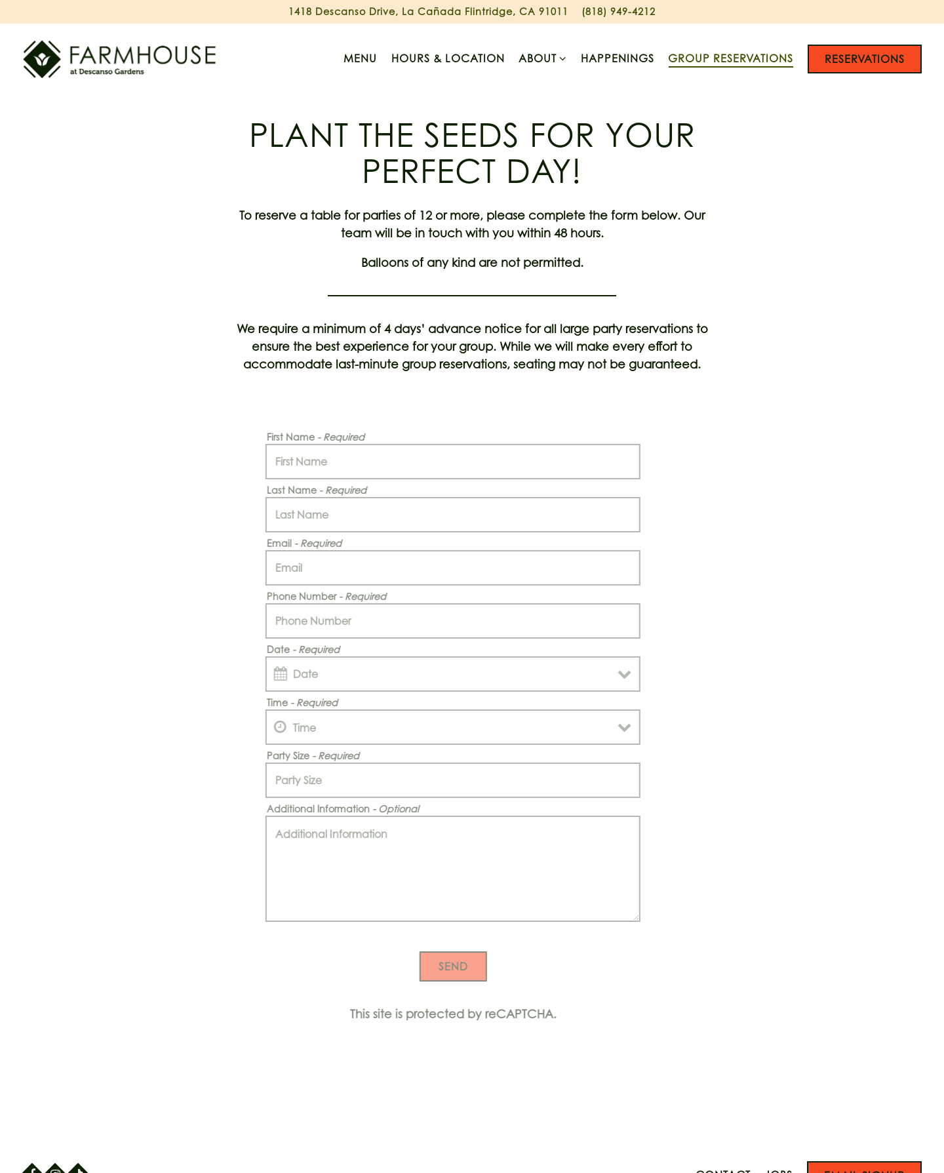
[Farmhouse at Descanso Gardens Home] (120, 58)
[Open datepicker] (272, 674)
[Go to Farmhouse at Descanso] (428, 12)
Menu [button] (360, 58)
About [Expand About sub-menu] (543, 57)
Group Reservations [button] (730, 58)
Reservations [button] (865, 59)
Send (444, 966)
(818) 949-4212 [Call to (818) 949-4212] (618, 11)
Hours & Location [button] (448, 58)
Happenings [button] (617, 58)
